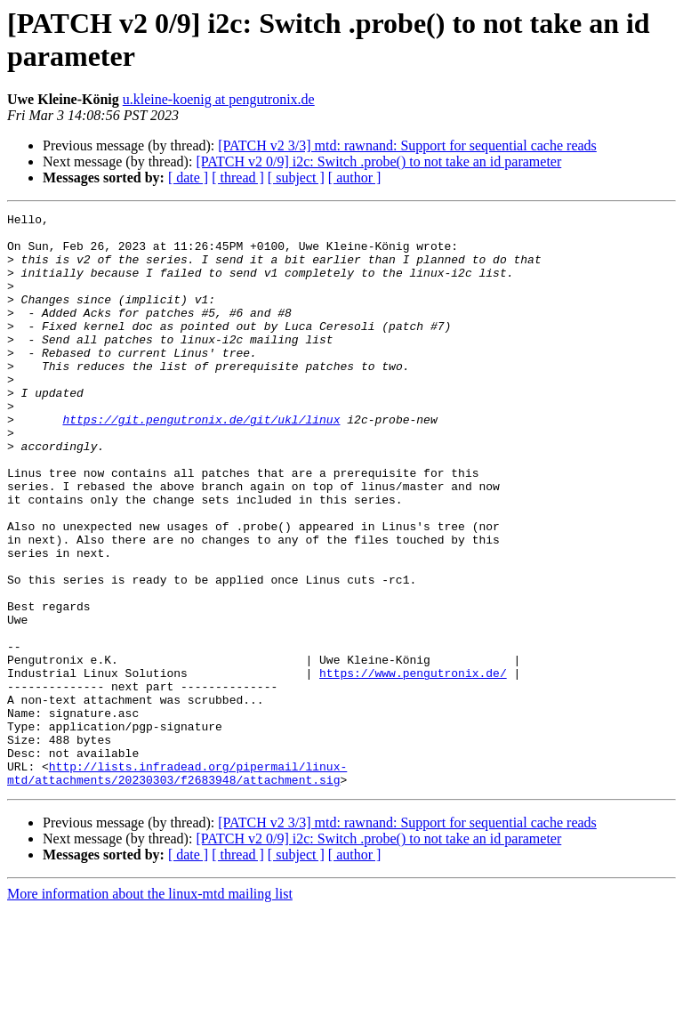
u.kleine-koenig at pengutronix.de (219, 99)
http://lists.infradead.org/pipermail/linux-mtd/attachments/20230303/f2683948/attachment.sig (177, 886)
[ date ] (188, 177)
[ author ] (355, 177)
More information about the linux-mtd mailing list (150, 1008)
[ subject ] (296, 177)
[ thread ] (238, 177)
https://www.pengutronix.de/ (413, 766)
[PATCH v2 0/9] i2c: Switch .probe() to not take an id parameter (378, 161)
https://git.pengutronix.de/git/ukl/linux (201, 462)
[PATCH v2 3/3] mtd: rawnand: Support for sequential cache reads (407, 145)
